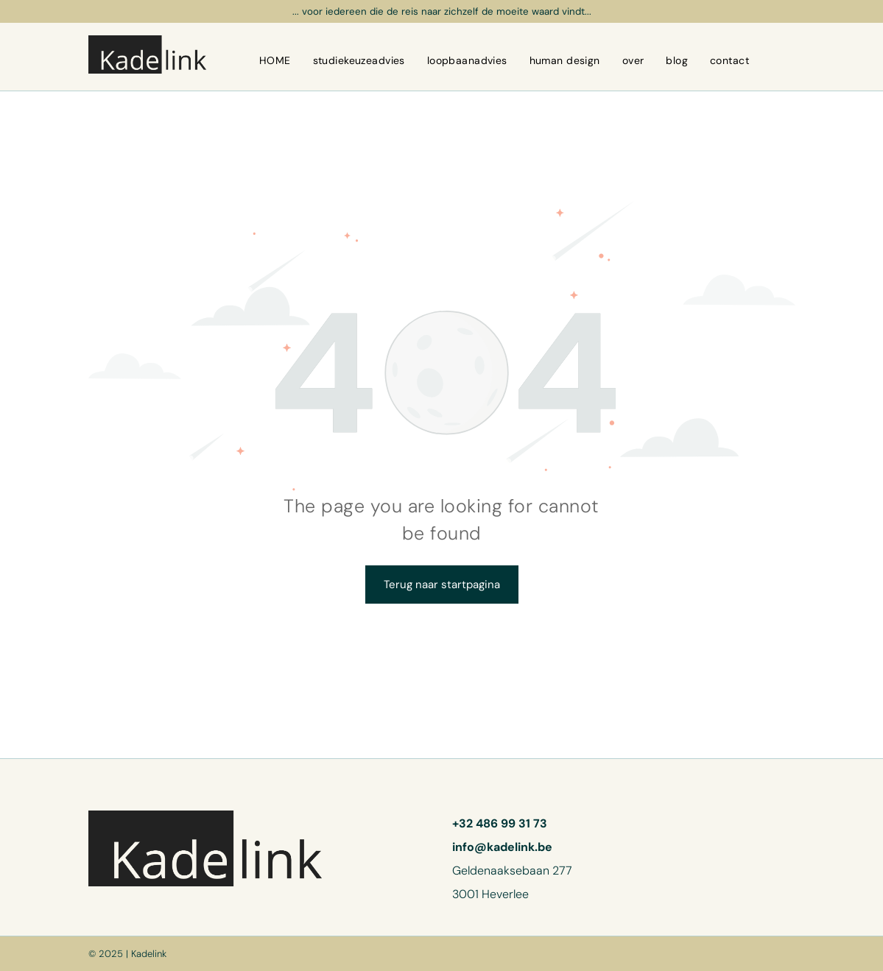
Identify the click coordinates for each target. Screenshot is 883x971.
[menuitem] (275, 60)
